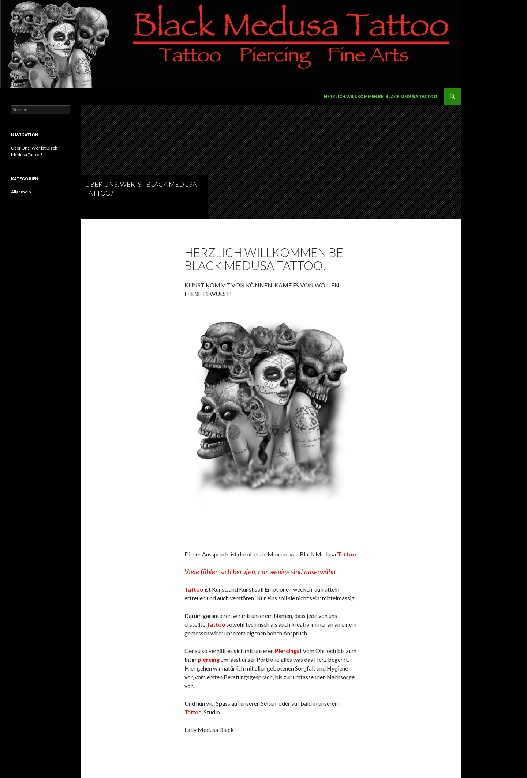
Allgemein (21, 191)
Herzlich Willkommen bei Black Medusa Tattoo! (381, 96)
